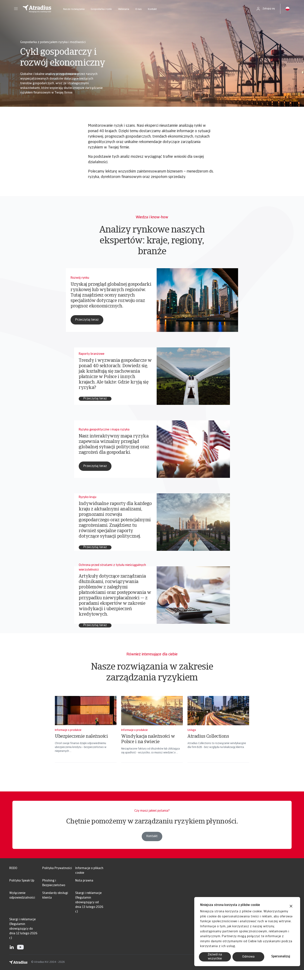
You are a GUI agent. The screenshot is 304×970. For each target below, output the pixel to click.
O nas (138, 9)
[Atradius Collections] (218, 734)
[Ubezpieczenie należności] (86, 734)
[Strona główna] (37, 9)
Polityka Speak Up (21, 880)
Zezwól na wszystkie (215, 956)
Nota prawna (84, 880)
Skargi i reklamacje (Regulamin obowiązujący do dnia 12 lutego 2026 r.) (23, 929)
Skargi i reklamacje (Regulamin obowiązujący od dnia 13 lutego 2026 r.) (89, 902)
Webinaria (123, 9)
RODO (13, 868)
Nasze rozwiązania (74, 9)
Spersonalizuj (280, 956)
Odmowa (248, 956)
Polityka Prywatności (57, 868)
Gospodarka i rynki (101, 9)
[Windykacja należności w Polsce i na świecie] (152, 734)
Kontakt (152, 9)
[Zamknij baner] (291, 906)
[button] (15, 8)
